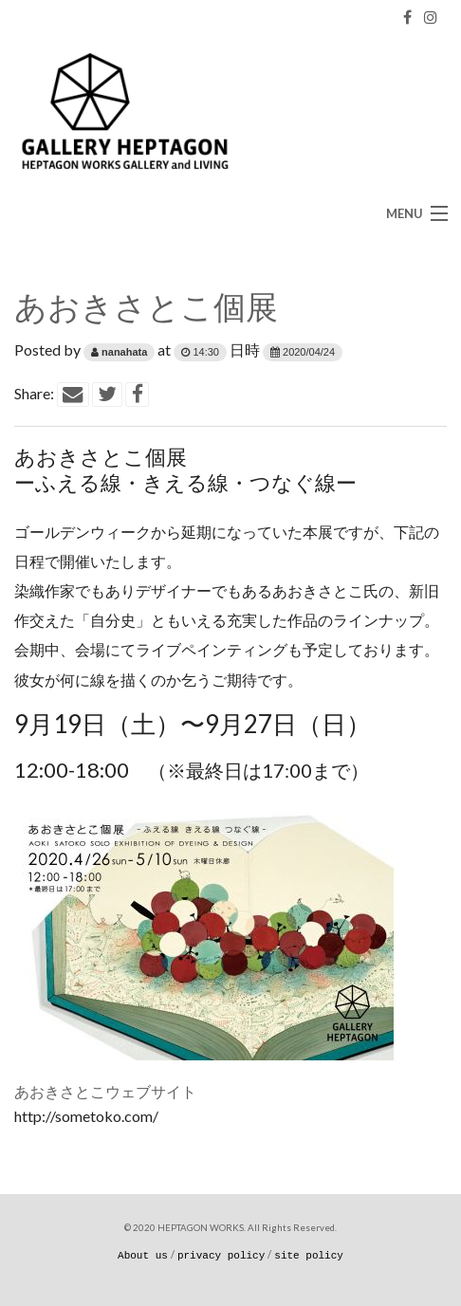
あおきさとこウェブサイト (105, 1091)
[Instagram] (430, 17)
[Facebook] (407, 17)
